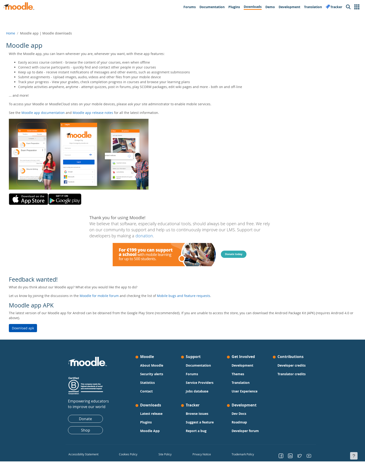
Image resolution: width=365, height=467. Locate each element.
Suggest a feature (200, 422)
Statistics (147, 382)
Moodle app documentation (53, 112)
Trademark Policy (243, 454)
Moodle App (150, 431)
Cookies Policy (128, 454)
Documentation (198, 365)
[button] (356, 7)
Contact (146, 391)
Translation (241, 382)
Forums (192, 374)
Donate (85, 418)
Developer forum (245, 431)
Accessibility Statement (83, 454)
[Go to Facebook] (281, 455)
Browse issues (197, 413)
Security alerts (151, 374)
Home (21, 33)
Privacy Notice (201, 454)
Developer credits (291, 365)
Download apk (33, 328)
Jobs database (197, 391)
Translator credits (291, 374)
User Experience (244, 391)
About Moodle (151, 365)
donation (144, 236)
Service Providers (199, 382)
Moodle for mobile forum (109, 295)
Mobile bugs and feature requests (194, 295)
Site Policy (165, 454)
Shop (85, 430)
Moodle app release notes (103, 112)
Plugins (146, 422)
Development (242, 365)
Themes (238, 374)
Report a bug (196, 431)
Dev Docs (239, 413)
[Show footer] (354, 456)
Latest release (151, 413)
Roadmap (239, 422)
